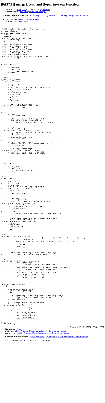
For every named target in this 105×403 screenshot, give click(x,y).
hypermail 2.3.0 (23, 400)
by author (59, 15)
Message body (22, 10)
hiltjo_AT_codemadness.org (29, 19)
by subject (50, 15)
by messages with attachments (76, 15)
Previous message (38, 12)
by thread (40, 15)
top (41, 10)
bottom (45, 10)
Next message (25, 12)
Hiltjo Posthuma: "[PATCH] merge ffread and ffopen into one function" (41, 391)
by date (32, 15)
